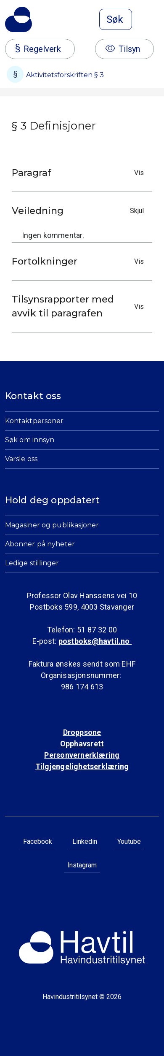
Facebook (37, 841)
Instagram (82, 865)
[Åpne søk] (115, 19)
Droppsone (82, 732)
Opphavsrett (82, 743)
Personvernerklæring (81, 755)
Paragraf (80, 173)
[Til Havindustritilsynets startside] (18, 19)
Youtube (129, 841)
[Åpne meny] (154, 20)
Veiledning (80, 211)
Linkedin (84, 841)
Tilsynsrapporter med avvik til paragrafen (80, 306)
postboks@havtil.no (95, 641)
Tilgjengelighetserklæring (82, 766)
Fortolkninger (80, 261)
